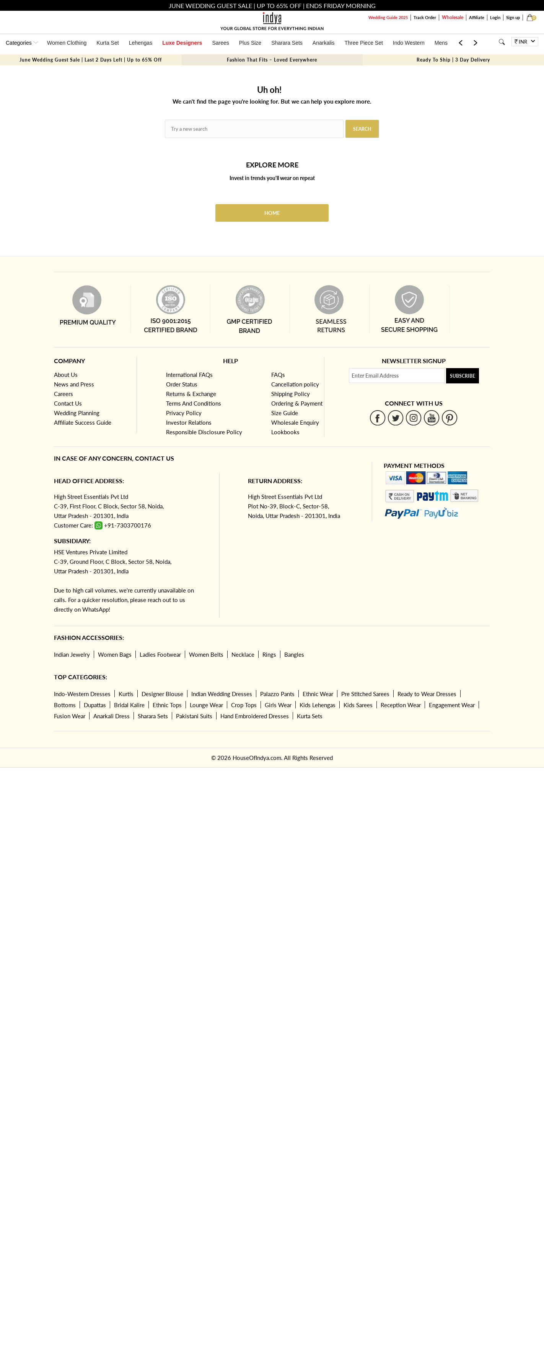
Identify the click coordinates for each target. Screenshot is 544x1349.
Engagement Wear (452, 704)
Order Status (181, 384)
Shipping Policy (290, 393)
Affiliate (476, 17)
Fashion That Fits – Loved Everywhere (272, 60)
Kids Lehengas (318, 704)
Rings (269, 654)
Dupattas (95, 704)
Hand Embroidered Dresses (254, 716)
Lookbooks (285, 432)
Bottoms (65, 704)
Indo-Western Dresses (82, 693)
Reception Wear (401, 704)
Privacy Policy (184, 412)
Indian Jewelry (72, 654)
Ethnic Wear (318, 693)
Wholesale (452, 17)
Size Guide (284, 412)
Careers (63, 393)
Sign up (513, 17)
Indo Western (409, 43)
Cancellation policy (295, 384)
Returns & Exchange (191, 393)
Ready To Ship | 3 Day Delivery (453, 60)
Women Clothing (66, 43)
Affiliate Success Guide (82, 422)
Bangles (294, 654)
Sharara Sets (287, 43)
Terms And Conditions (193, 403)
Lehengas (141, 43)
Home (272, 213)
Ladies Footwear (160, 654)
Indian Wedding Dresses (221, 693)
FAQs (278, 374)
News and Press (74, 384)
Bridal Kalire (129, 704)
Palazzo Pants (277, 693)
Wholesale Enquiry (295, 422)
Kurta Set (107, 43)
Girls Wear (278, 704)
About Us (66, 374)
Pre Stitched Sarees (365, 693)
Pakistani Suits (194, 716)
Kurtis (126, 693)
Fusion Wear (69, 716)
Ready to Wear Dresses (426, 693)
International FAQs (189, 374)
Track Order (425, 17)
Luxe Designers (182, 43)
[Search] (501, 42)
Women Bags (115, 654)
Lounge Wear (206, 704)
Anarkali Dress (111, 716)
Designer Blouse (162, 693)
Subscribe (462, 376)
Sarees (220, 43)
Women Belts (206, 654)
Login (495, 17)
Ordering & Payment (296, 403)
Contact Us (68, 403)
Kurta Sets (309, 716)
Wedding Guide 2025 (388, 17)
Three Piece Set (363, 43)
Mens (441, 43)
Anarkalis (324, 43)
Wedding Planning (76, 412)
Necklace (242, 654)
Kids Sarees (358, 704)
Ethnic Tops (167, 704)
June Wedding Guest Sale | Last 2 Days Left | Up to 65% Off (91, 60)
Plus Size (250, 43)
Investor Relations (189, 422)
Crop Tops (244, 704)
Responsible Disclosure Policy (204, 432)
